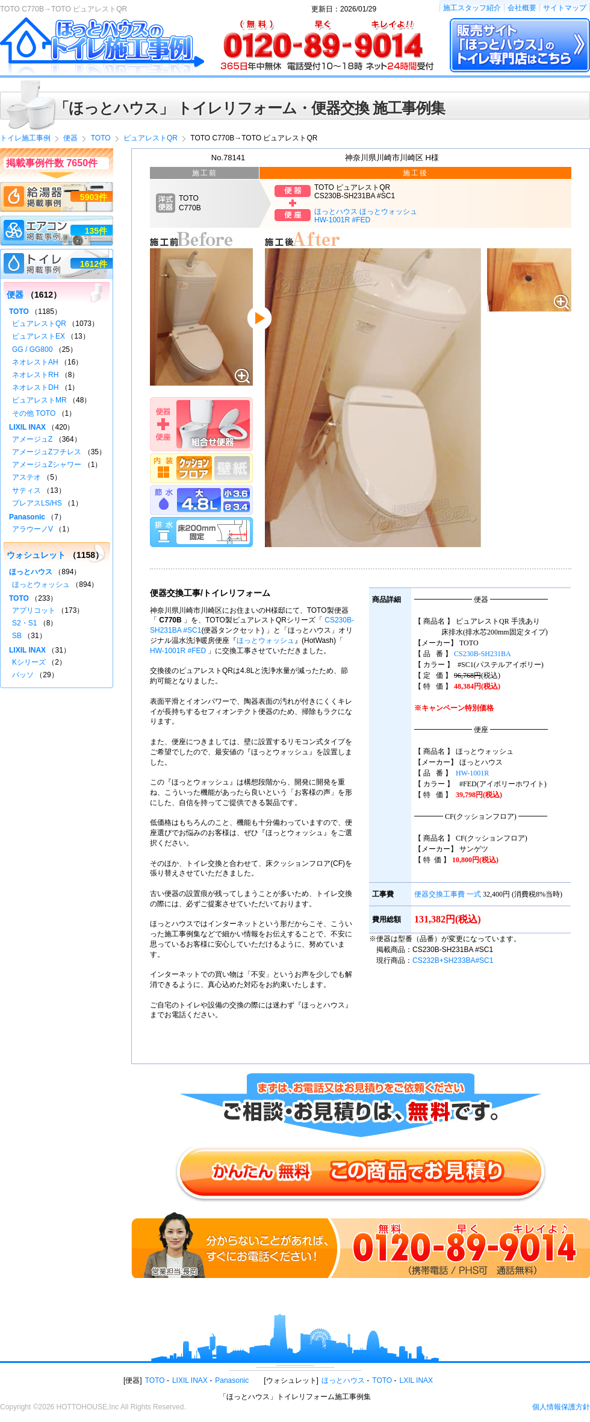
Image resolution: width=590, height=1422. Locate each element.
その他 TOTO (33, 413)
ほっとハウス (30, 572)
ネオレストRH (35, 375)
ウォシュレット (36, 555)
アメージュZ (32, 439)
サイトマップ (564, 8)
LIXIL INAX (27, 427)
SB (17, 635)
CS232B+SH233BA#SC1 (452, 960)
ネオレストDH (35, 387)
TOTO (19, 311)
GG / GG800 (32, 349)
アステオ (26, 477)
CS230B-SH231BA (482, 654)
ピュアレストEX (38, 336)
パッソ (23, 675)
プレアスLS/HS (37, 503)
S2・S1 (24, 623)
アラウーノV (32, 529)
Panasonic (27, 517)
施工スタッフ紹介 (472, 8)
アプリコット (33, 610)
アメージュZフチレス (46, 452)
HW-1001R (472, 773)
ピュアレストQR (39, 323)
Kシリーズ (29, 662)
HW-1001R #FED (178, 651)
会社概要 (522, 8)
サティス (26, 490)
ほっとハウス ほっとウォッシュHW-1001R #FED (365, 215)
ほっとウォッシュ (265, 640)
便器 (15, 294)
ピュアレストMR (39, 400)
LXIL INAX (416, 1380)
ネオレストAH (35, 362)
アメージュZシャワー (46, 464)
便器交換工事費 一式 (447, 894)
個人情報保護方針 (561, 1407)
